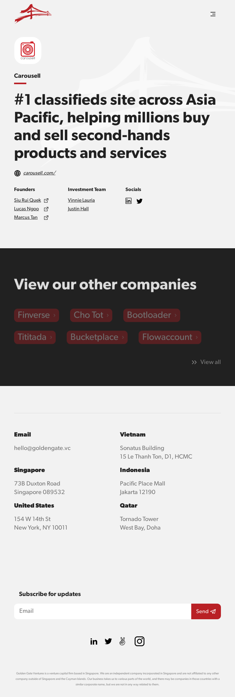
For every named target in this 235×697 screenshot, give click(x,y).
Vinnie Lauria (81, 200)
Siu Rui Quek (27, 200)
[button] (213, 14)
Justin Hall (78, 209)
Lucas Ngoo (26, 209)
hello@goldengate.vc (42, 448)
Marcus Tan (26, 217)
